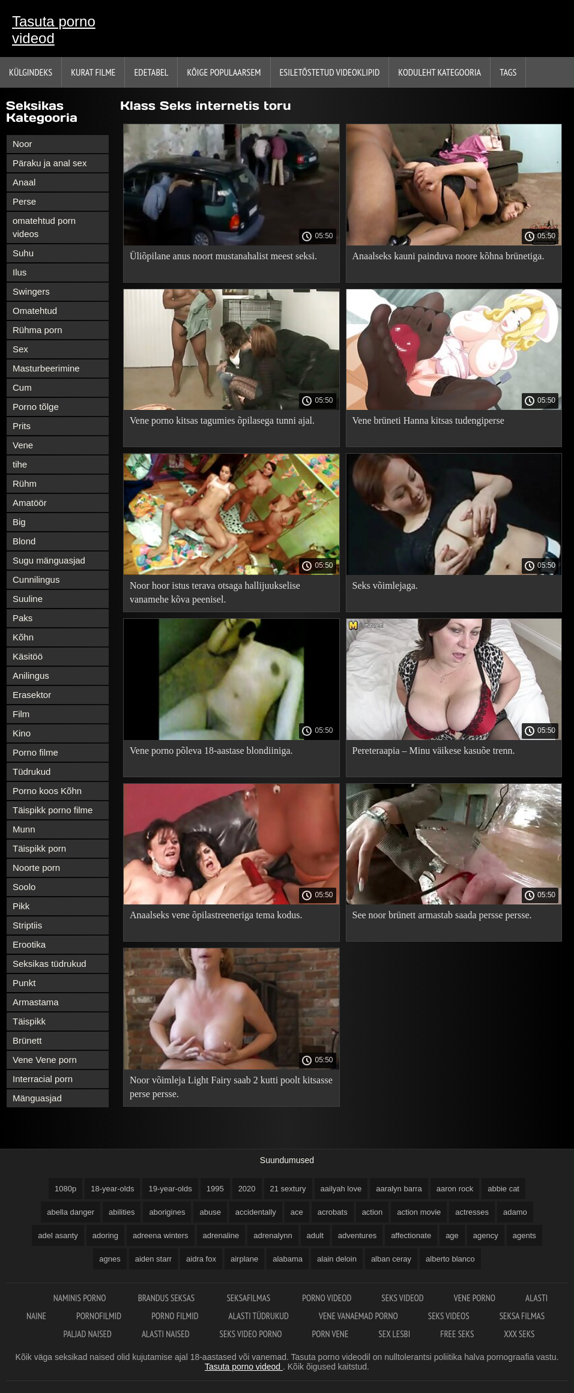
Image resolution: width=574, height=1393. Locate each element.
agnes (109, 1258)
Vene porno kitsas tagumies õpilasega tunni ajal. (222, 420)
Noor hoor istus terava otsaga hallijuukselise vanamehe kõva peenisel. (215, 592)
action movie (419, 1212)
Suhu (23, 253)
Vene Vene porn (45, 1060)
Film (21, 714)
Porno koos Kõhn (47, 791)
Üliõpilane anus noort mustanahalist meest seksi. (223, 256)
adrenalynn (272, 1235)
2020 (247, 1188)
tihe (20, 464)
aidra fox (201, 1258)
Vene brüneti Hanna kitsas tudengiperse (428, 420)
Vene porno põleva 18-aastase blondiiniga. (211, 750)
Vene (23, 445)
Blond (24, 541)
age (452, 1235)
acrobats (333, 1212)
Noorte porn (36, 867)
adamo (515, 1212)
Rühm (25, 483)
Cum (22, 387)
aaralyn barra (399, 1188)
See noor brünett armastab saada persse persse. (442, 915)
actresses (472, 1212)
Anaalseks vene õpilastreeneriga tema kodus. (216, 915)
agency (485, 1235)
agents (524, 1235)
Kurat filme (93, 72)
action (372, 1212)
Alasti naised (166, 1334)
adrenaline (221, 1235)
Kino (22, 733)
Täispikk (29, 1021)
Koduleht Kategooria (439, 72)
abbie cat (503, 1188)
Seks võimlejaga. (385, 585)
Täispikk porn (39, 848)
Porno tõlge (36, 407)
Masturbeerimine (46, 368)
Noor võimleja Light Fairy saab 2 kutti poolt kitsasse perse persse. (231, 1087)
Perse (24, 201)
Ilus (19, 272)
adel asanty (58, 1235)
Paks (22, 618)
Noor (22, 144)
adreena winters (161, 1235)
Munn (24, 829)
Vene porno (474, 1298)
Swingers (31, 291)
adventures (357, 1235)
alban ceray (391, 1258)
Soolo (24, 887)
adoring (105, 1235)
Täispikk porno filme (52, 810)
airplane (244, 1258)
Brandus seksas (167, 1298)
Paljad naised (87, 1334)
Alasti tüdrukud (259, 1316)
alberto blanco (450, 1258)
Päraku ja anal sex (49, 163)
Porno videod (326, 1298)
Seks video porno (251, 1334)
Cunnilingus (36, 579)
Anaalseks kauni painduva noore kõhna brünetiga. (448, 256)
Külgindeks (30, 72)
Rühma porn (37, 330)
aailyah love (341, 1188)
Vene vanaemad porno (358, 1316)
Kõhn (23, 637)
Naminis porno (80, 1298)
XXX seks (519, 1334)
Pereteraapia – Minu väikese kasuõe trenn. (433, 750)
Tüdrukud (31, 771)
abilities (121, 1212)
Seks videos (449, 1316)
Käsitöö (28, 656)
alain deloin (337, 1258)
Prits (22, 426)
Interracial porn (43, 1079)
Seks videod (402, 1298)
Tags (508, 72)
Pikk (21, 906)
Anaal (24, 182)
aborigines (167, 1212)
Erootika (29, 944)
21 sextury (288, 1188)
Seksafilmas (249, 1298)
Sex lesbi (394, 1334)
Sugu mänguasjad (49, 560)
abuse (209, 1212)
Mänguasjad (37, 1098)
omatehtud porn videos (44, 227)
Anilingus (31, 675)
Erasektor (32, 695)
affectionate (411, 1235)
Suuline (28, 599)
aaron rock (455, 1188)
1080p (65, 1188)
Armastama (36, 1002)
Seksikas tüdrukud (49, 963)
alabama (288, 1258)
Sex (20, 349)
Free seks (457, 1334)
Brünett (27, 1040)
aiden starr (153, 1258)
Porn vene (330, 1334)
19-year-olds (170, 1188)
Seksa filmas (522, 1316)
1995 (215, 1188)
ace (297, 1212)
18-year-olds (112, 1188)
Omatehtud (35, 310)
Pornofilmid (98, 1316)
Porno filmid (174, 1316)
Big (19, 522)
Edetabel (151, 72)
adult (315, 1235)
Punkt (24, 983)
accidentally (255, 1212)
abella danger (70, 1212)
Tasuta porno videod (53, 29)
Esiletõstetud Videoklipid (330, 72)
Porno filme (35, 752)
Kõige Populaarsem (224, 72)
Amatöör (30, 503)
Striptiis (27, 925)
